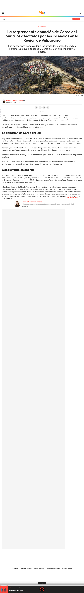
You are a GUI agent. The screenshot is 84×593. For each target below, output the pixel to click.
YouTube (38, 555)
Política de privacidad (26, 568)
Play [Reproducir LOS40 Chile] (42, 589)
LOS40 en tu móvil (67, 568)
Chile (3, 19)
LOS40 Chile (42, 13)
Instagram (34, 555)
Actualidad (42, 26)
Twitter (40, 107)
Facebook (36, 107)
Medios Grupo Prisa (42, 579)
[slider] (42, 585)
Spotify (49, 555)
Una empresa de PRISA (42, 574)
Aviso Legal (15, 568)
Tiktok (30, 555)
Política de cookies (39, 568)
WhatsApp (44, 107)
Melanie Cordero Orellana (14, 100)
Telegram (47, 107)
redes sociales (72, 196)
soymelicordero (24, 100)
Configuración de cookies (53, 568)
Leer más (25, 206)
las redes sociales (29, 148)
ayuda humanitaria (22, 125)
